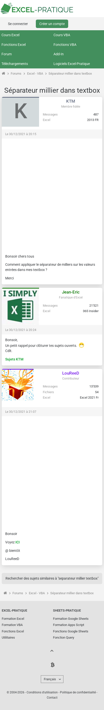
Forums (16, 73)
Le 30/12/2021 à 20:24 (20, 330)
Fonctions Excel (13, 45)
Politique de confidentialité (78, 692)
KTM (70, 101)
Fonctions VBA (64, 45)
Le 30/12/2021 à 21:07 (20, 412)
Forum (6, 54)
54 (97, 392)
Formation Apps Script (68, 625)
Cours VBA (61, 35)
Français (50, 679)
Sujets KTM (14, 359)
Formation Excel (13, 619)
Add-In (58, 54)
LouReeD (70, 373)
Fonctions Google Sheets (70, 631)
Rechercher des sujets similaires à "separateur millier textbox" (52, 578)
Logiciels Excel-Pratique (71, 64)
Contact (52, 697)
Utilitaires (8, 637)
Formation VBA (12, 625)
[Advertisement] (52, 194)
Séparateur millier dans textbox (70, 73)
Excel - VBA (35, 73)
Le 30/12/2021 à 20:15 (20, 134)
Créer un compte (52, 24)
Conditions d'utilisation (42, 692)
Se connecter (18, 24)
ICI (17, 542)
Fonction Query (63, 637)
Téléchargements (14, 64)
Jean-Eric (71, 292)
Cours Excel (10, 35)
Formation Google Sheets (71, 619)
